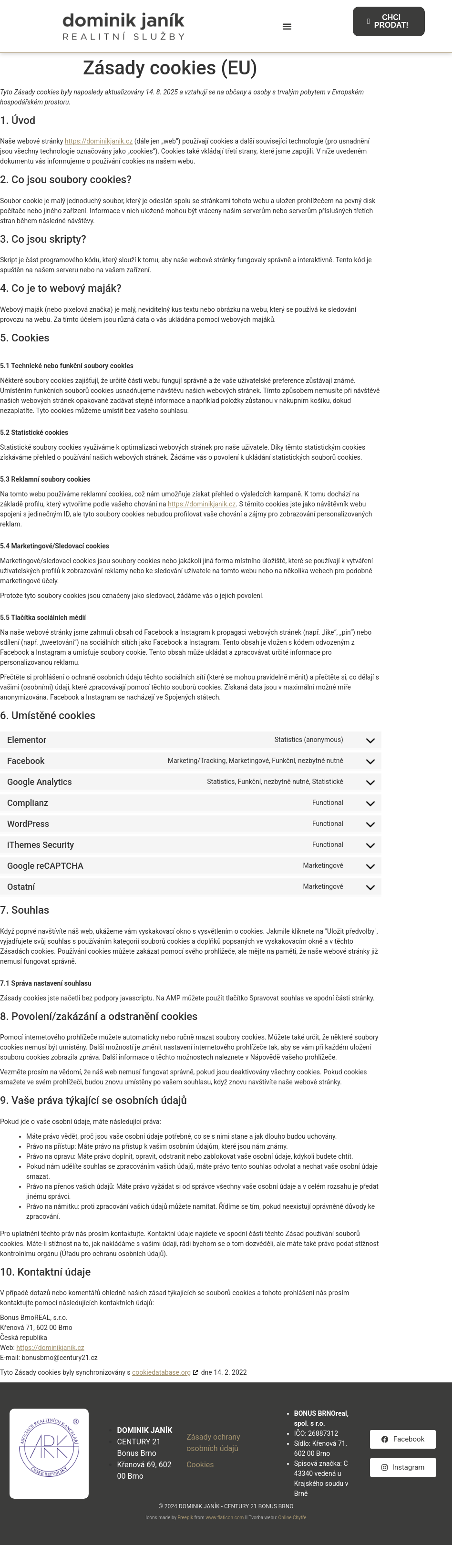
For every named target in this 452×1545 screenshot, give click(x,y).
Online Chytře (292, 1517)
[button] (287, 26)
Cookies (200, 1464)
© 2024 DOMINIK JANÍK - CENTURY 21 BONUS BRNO (225, 1506)
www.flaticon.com (224, 1517)
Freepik (185, 1517)
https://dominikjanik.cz (99, 141)
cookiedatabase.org (161, 1372)
